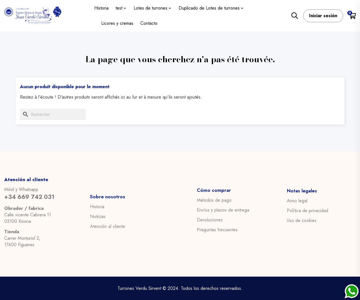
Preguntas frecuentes (217, 229)
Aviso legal (297, 200)
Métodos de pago (214, 200)
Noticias (97, 216)
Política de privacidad (307, 210)
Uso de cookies (301, 220)
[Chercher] (53, 114)
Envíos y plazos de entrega (223, 210)
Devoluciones (210, 220)
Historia (97, 206)
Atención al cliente (107, 226)
